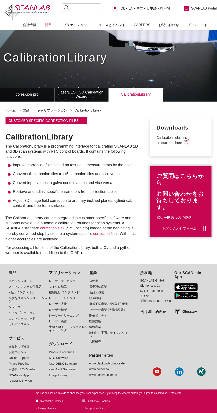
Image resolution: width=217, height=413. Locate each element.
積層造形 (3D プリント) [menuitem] (64, 292)
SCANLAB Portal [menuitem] (20, 381)
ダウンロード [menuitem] (197, 25)
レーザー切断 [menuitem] (58, 309)
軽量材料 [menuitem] (95, 298)
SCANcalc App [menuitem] (19, 375)
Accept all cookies (95, 408)
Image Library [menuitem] (58, 375)
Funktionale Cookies (98, 401)
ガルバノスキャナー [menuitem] (22, 324)
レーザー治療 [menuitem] (58, 321)
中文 (139, 8)
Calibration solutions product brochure (171, 140)
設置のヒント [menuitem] (17, 352)
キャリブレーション (52, 110)
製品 (26, 110)
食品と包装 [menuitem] (96, 292)
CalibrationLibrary (136, 94)
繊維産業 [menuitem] (95, 326)
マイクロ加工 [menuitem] (58, 286)
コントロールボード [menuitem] (22, 318)
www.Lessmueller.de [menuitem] (103, 374)
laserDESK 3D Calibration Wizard (81, 94)
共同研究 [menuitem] (95, 341)
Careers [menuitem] (142, 25)
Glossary (189, 311)
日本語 (151, 8)
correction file (51, 228)
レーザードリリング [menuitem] (62, 298)
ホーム (11, 110)
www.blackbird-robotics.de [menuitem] (107, 363)
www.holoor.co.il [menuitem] (100, 369)
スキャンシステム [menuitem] (20, 280)
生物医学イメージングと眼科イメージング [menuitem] (68, 328)
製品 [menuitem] (48, 25)
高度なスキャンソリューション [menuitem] (28, 300)
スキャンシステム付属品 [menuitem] (25, 286)
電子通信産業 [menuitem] (98, 286)
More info (176, 393)
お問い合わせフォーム (179, 228)
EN (131, 8)
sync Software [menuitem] (62, 369)
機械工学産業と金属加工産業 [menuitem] (108, 303)
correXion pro (27, 94)
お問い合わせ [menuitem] (169, 25)
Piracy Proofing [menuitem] (19, 363)
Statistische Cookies (51, 401)
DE (123, 8)
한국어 (165, 8)
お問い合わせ (156, 312)
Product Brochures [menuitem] (61, 352)
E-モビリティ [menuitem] (98, 315)
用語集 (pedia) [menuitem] (22, 369)
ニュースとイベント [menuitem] (110, 25)
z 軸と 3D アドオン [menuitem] (22, 292)
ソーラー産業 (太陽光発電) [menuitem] (107, 309)
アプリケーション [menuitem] (73, 25)
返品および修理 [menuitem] (19, 346)
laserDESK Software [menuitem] (63, 363)
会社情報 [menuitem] (29, 25)
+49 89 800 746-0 (177, 217)
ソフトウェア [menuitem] (17, 307)
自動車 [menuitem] (93, 280)
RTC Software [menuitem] (58, 357)
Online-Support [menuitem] (19, 357)
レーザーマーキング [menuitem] (62, 280)
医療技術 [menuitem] (95, 321)
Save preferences (48, 408)
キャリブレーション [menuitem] (22, 312)
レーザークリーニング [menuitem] (64, 315)
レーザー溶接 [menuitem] (58, 303)
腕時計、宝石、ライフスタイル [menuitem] (108, 334)
